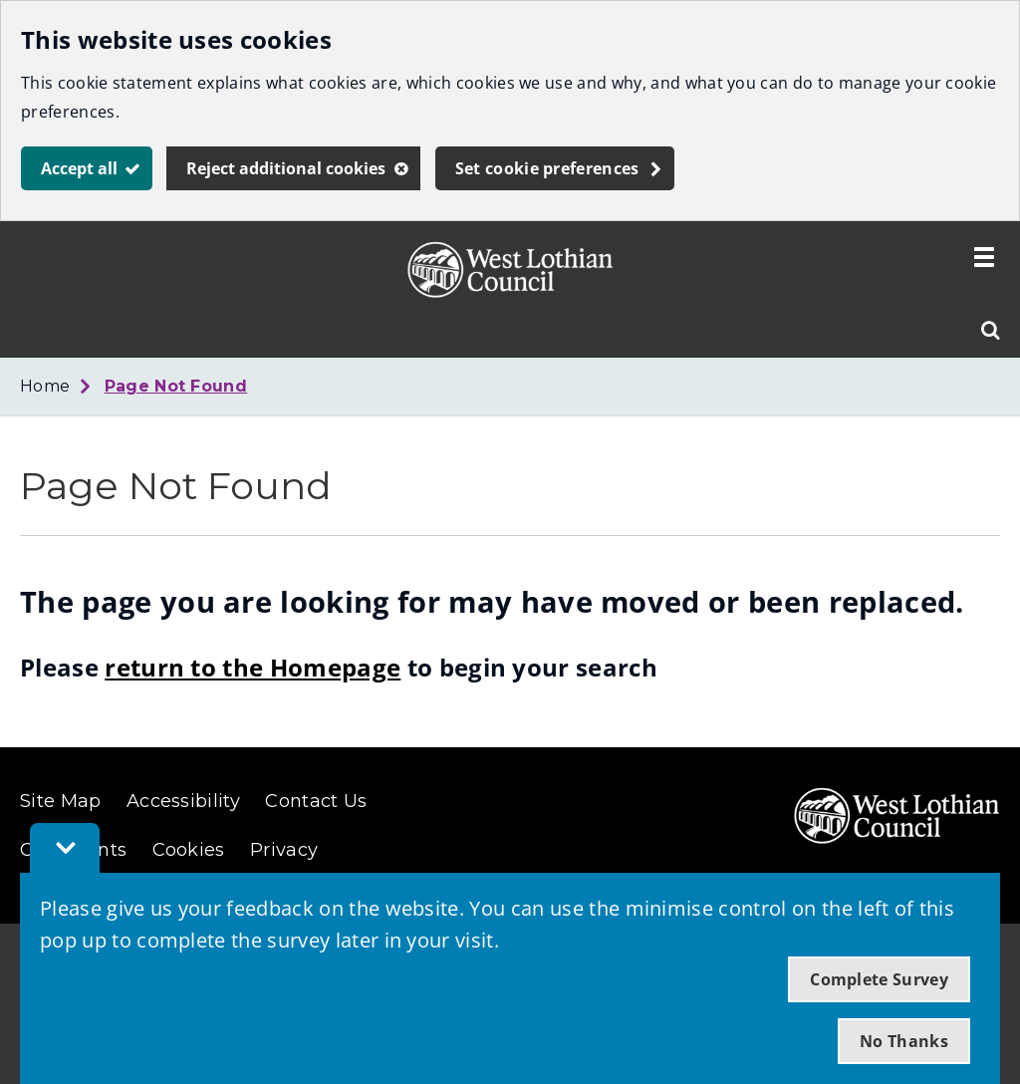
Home (45, 386)
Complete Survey (879, 979)
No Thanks (904, 1041)
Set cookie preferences (547, 168)
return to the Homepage (252, 667)
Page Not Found (176, 386)
